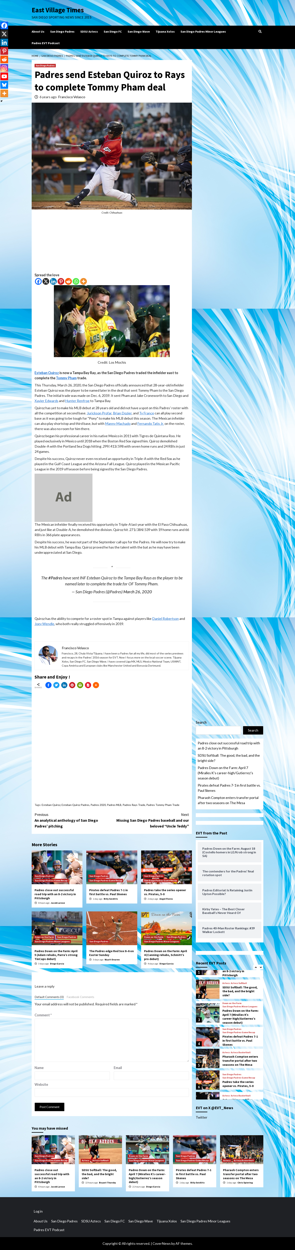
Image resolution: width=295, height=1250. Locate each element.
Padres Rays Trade (134, 804)
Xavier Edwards (46, 401)
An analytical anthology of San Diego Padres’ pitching (73, 820)
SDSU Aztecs (89, 31)
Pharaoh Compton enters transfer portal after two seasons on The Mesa (228, 800)
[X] (45, 281)
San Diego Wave (139, 31)
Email (118, 1068)
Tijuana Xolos (165, 31)
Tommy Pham (66, 378)
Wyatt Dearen (112, 959)
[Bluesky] (4, 85)
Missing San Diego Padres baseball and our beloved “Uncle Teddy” (150, 820)
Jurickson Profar (99, 413)
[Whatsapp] (76, 281)
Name (39, 1068)
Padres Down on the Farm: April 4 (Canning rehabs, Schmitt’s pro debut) (165, 955)
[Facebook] (38, 281)
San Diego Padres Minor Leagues (203, 31)
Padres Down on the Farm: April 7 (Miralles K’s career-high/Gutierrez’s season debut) (225, 773)
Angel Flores (166, 898)
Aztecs (226, 983)
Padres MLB (114, 804)
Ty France (146, 413)
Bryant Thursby (107, 1182)
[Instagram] (4, 68)
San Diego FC (113, 31)
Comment (43, 1015)
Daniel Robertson (165, 618)
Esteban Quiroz (47, 373)
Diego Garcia (57, 963)
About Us (38, 31)
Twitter (201, 1117)
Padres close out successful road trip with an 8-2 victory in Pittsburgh (55, 894)
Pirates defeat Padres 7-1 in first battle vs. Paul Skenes (108, 892)
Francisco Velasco (71, 97)
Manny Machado (118, 423)
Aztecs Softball (239, 983)
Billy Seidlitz (111, 898)
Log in (38, 1211)
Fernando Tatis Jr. (150, 423)
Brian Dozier (122, 413)
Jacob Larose (58, 902)
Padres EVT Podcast (46, 43)
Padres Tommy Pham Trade (162, 804)
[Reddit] (68, 281)
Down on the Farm (44, 937)
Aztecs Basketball (241, 1052)
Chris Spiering (245, 1182)
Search (201, 722)
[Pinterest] (61, 281)
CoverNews (162, 1243)
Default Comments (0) (49, 997)
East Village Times (58, 10)
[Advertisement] (112, 245)
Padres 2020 (98, 804)
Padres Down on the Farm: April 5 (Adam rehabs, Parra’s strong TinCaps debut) (56, 955)
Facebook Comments (80, 997)
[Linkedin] (53, 281)
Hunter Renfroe (77, 401)
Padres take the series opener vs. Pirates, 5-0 (238, 1084)
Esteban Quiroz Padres (75, 804)
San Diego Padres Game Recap (51, 880)
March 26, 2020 (137, 591)
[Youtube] (4, 76)
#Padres (55, 577)
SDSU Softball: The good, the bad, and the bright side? (229, 758)
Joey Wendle (44, 624)
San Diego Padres (62, 31)
